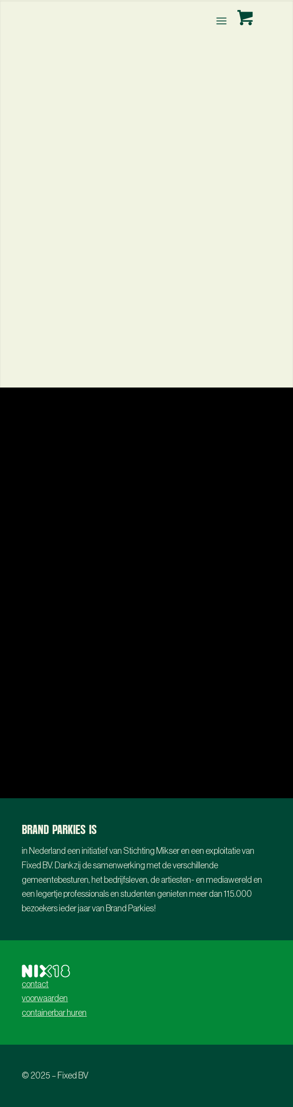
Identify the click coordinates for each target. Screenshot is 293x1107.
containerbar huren (54, 1012)
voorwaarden (45, 998)
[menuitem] (222, 20)
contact (35, 984)
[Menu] (220, 20)
